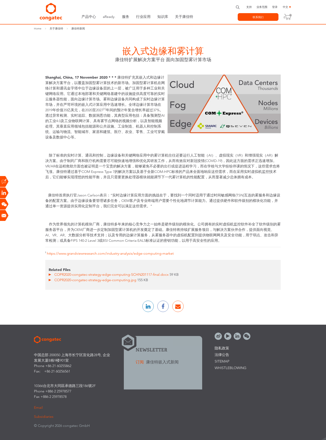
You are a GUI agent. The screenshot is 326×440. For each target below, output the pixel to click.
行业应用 (143, 17)
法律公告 (222, 355)
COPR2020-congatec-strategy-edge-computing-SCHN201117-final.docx (112, 274)
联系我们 (258, 17)
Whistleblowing (230, 368)
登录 (275, 7)
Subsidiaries (43, 416)
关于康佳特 (184, 17)
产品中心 (89, 17)
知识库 (162, 17)
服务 (125, 17)
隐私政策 (222, 348)
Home (37, 28)
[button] (148, 306)
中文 (285, 7)
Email (38, 407)
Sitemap (222, 361)
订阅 (140, 362)
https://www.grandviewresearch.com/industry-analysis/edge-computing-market (110, 253)
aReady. (109, 17)
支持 (249, 7)
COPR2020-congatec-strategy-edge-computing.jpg (95, 280)
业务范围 (261, 7)
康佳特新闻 (78, 28)
